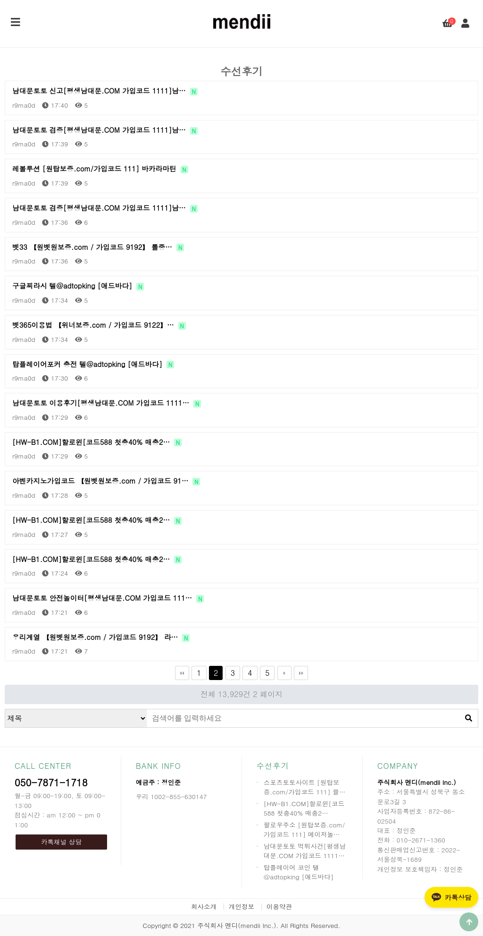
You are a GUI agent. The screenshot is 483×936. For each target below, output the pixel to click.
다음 (284, 673)
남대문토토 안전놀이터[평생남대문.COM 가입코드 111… (108, 598)
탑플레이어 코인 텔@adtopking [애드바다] (299, 872)
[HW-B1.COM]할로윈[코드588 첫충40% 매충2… (97, 442)
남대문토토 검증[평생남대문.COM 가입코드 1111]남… (105, 130)
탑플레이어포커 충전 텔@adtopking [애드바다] (93, 364)
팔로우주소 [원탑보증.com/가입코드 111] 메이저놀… (304, 829)
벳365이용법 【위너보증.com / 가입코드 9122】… (99, 325)
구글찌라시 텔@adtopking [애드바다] (78, 285)
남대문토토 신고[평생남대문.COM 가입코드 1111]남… (105, 90)
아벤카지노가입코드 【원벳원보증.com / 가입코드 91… (106, 480)
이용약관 (279, 906)
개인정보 (241, 906)
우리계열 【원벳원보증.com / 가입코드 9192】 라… (101, 637)
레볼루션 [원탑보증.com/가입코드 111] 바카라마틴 (100, 168)
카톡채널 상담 (61, 841)
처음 (182, 673)
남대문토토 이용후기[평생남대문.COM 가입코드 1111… (106, 403)
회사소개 (204, 906)
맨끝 (301, 673)
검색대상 (5, 709)
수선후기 (273, 765)
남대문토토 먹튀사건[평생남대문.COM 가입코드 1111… (305, 851)
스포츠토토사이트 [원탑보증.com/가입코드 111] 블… (305, 787)
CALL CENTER (43, 765)
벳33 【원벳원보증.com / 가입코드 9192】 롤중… (98, 247)
